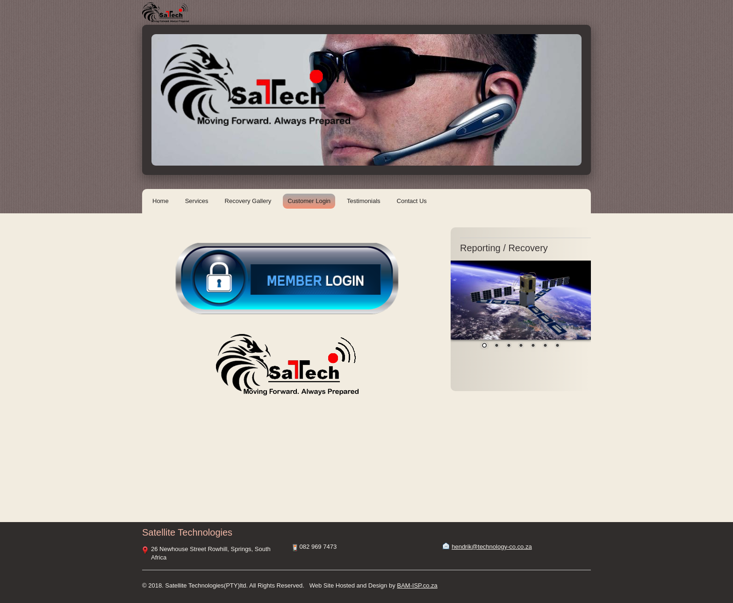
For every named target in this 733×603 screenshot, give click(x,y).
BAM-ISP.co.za (417, 585)
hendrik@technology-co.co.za (492, 546)
